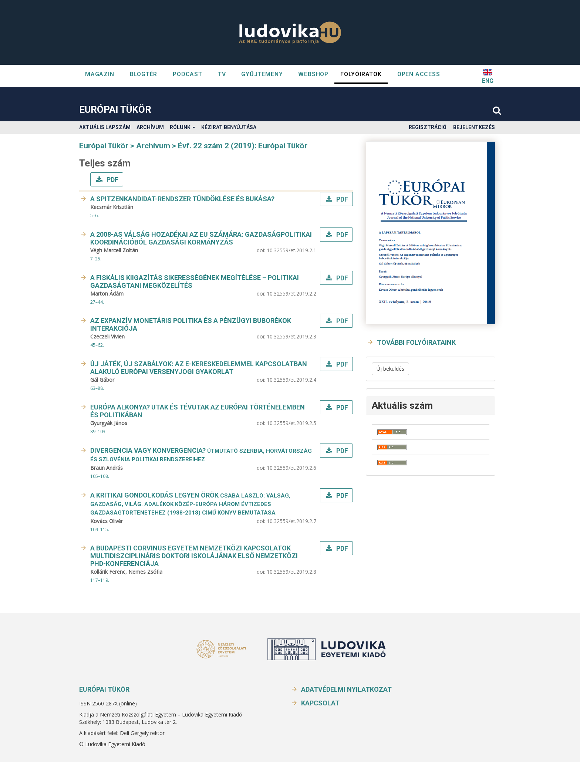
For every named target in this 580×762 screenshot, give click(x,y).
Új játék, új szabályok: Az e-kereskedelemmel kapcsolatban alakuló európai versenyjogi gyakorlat (198, 367)
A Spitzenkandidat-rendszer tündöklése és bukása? (182, 199)
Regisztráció (427, 127)
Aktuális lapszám (105, 127)
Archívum (150, 127)
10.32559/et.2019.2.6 (291, 467)
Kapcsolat (320, 703)
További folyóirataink (416, 342)
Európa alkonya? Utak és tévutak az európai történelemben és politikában (197, 411)
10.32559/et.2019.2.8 (291, 571)
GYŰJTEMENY (262, 74)
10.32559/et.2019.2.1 (291, 250)
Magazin (99, 74)
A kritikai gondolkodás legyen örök (190, 503)
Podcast (187, 74)
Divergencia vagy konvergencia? (201, 454)
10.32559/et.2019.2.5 (291, 422)
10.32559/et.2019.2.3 (291, 336)
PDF (111, 179)
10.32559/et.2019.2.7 (291, 521)
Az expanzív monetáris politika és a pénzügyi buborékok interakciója (190, 324)
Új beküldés (390, 368)
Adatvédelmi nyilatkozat (346, 689)
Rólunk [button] (182, 127)
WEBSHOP (313, 74)
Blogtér (144, 74)
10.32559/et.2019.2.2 (291, 293)
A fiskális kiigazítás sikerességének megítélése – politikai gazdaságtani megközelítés (194, 281)
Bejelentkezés (474, 127)
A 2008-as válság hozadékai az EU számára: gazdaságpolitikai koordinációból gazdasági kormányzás (201, 238)
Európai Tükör (115, 109)
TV (222, 74)
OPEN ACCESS (418, 74)
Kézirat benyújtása (228, 127)
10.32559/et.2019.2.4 (291, 379)
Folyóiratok (361, 74)
